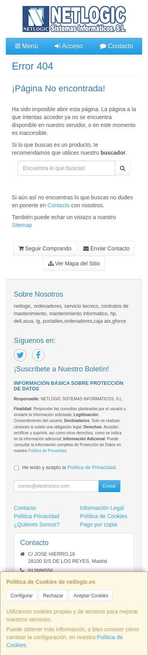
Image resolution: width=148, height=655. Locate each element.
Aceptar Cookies (90, 595)
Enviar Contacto (106, 248)
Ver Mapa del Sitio (74, 263)
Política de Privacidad (47, 451)
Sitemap (22, 225)
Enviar (109, 486)
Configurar (22, 595)
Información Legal (102, 508)
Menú (26, 46)
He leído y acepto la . (69, 467)
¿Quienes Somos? (37, 524)
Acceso (68, 46)
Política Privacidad (36, 516)
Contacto (116, 46)
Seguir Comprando (45, 248)
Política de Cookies (103, 516)
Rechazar (53, 595)
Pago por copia (98, 524)
